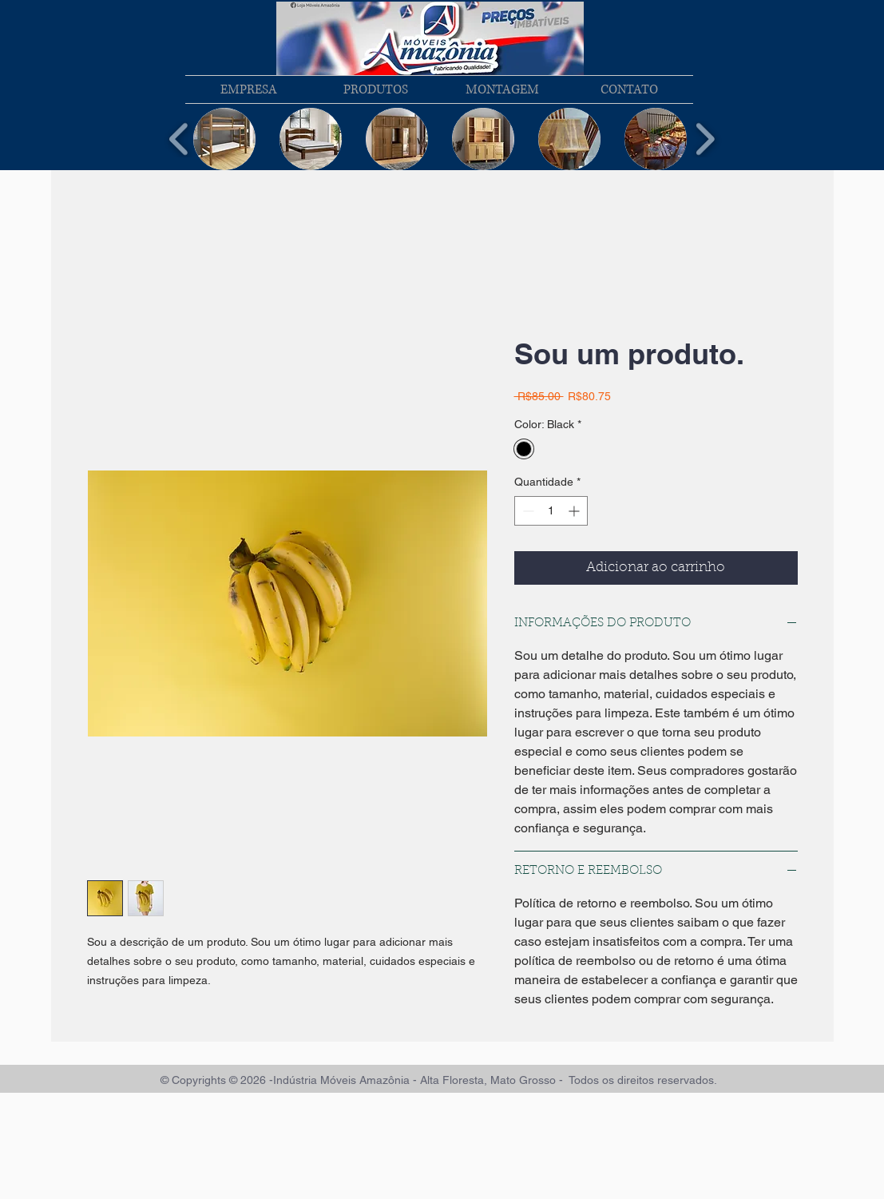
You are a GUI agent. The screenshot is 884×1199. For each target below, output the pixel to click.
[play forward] (705, 139)
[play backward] (179, 139)
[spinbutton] (551, 511)
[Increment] (575, 511)
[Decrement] (527, 511)
